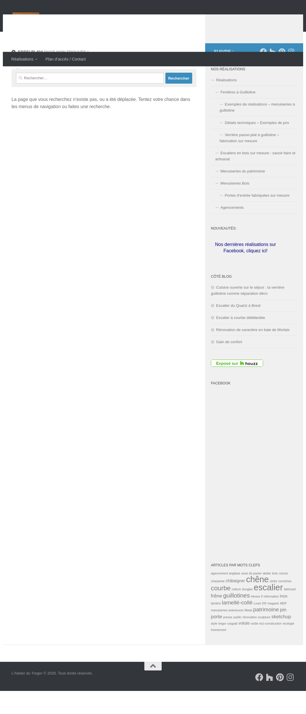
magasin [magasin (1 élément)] (273, 626)
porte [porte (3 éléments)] (216, 639)
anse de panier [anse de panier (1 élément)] (251, 596)
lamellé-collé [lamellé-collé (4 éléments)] (237, 626)
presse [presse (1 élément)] (227, 640)
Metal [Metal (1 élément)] (248, 633)
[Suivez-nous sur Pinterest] (281, 74)
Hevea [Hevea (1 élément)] (255, 619)
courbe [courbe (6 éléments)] (221, 611)
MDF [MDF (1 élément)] (283, 626)
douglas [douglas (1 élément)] (247, 612)
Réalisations (22, 59)
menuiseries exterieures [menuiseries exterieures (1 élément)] (227, 633)
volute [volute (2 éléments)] (244, 646)
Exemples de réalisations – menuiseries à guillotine (257, 130)
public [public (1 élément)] (237, 640)
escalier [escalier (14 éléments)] (268, 610)
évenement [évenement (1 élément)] (218, 653)
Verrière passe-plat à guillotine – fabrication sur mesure (249, 161)
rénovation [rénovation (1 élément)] (250, 640)
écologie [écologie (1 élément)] (288, 646)
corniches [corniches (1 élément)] (285, 604)
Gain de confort (229, 365)
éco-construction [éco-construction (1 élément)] (270, 646)
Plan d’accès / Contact (66, 59)
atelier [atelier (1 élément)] (267, 596)
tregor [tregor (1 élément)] (222, 646)
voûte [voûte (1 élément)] (254, 646)
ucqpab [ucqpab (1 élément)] (232, 646)
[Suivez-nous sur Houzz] (272, 74)
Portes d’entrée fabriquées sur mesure (257, 218)
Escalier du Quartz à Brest (238, 328)
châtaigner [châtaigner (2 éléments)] (235, 604)
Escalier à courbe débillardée (240, 341)
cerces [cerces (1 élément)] (283, 596)
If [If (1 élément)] (261, 619)
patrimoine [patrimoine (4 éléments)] (266, 633)
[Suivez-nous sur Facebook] (263, 74)
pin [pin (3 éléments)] (283, 633)
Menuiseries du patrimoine (242, 194)
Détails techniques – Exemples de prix (257, 146)
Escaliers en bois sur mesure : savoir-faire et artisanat (255, 179)
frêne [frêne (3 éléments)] (216, 619)
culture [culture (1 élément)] (236, 612)
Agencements (232, 230)
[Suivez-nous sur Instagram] (291, 74)
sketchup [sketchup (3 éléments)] (281, 639)
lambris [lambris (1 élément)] (216, 626)
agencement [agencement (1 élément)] (219, 596)
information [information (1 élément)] (271, 619)
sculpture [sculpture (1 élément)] (264, 640)
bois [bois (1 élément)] (275, 596)
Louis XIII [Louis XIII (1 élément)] (260, 626)
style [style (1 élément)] (214, 646)
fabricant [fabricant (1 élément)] (290, 612)
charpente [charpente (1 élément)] (217, 604)
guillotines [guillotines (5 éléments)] (236, 618)
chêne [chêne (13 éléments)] (257, 602)
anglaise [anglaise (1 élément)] (234, 596)
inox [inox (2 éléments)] (284, 619)
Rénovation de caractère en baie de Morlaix (253, 353)
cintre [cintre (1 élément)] (273, 604)
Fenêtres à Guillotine (238, 115)
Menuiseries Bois (234, 206)
